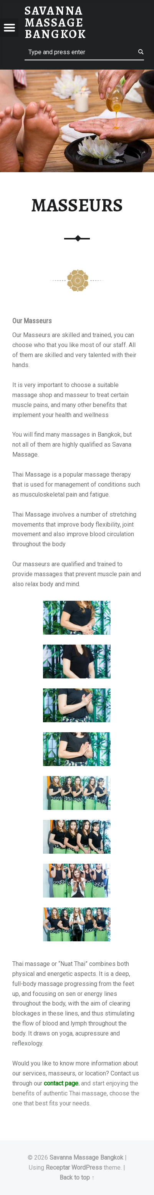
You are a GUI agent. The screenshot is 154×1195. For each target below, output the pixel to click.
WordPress (86, 1167)
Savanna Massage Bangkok (86, 1157)
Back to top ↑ (77, 1177)
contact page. (61, 1083)
